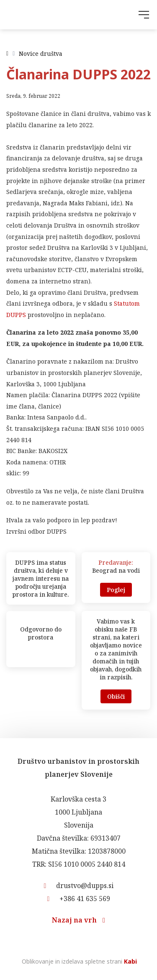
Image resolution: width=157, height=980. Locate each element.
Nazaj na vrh (78, 920)
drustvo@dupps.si (78, 885)
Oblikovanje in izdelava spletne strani (78, 961)
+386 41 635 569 (78, 898)
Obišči (116, 696)
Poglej (116, 590)
